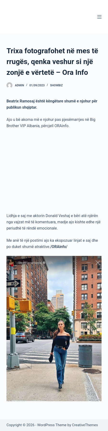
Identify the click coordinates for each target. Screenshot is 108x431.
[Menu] (99, 17)
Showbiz (56, 85)
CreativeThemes (85, 425)
